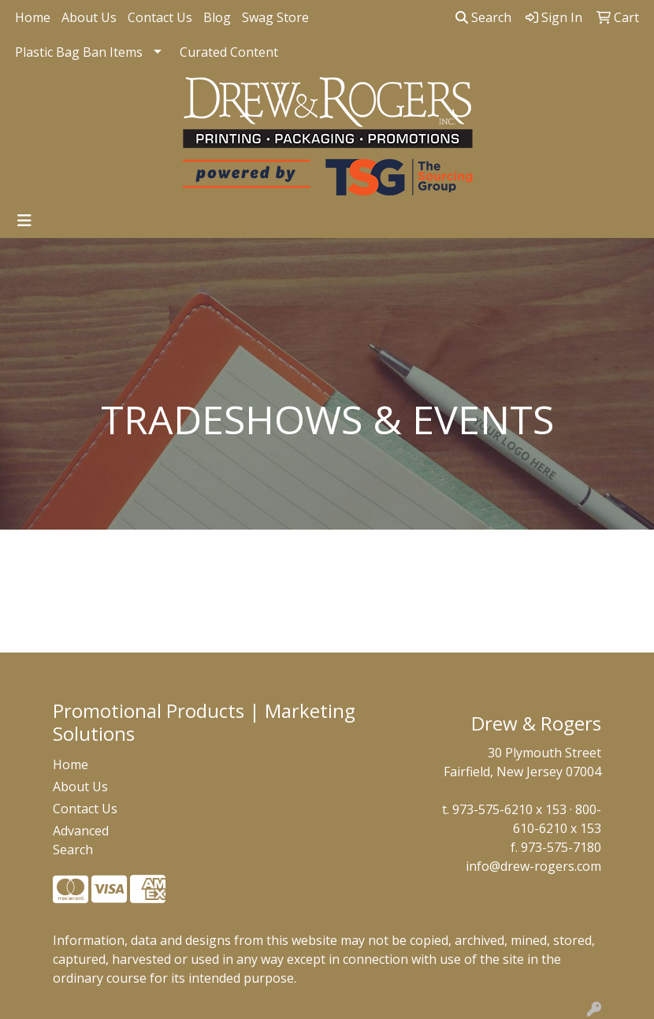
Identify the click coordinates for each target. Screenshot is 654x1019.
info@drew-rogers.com (533, 866)
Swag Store (275, 17)
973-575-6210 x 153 (509, 809)
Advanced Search (81, 840)
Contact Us (160, 17)
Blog (217, 17)
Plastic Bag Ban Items (79, 52)
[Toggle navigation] (24, 221)
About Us (89, 17)
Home (32, 17)
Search (483, 17)
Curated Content (229, 52)
